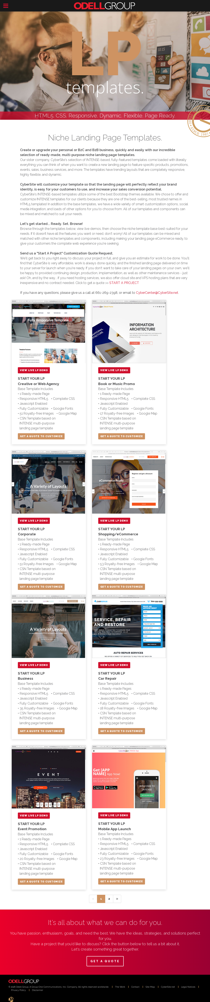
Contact (135, 987)
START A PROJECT (124, 283)
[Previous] (93, 899)
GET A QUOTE (105, 961)
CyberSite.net (168, 987)
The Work (120, 987)
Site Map (150, 987)
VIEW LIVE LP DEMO (34, 370)
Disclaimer (37, 990)
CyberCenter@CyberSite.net (157, 293)
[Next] (117, 899)
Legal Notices (188, 987)
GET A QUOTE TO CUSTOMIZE (41, 436)
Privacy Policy (18, 990)
